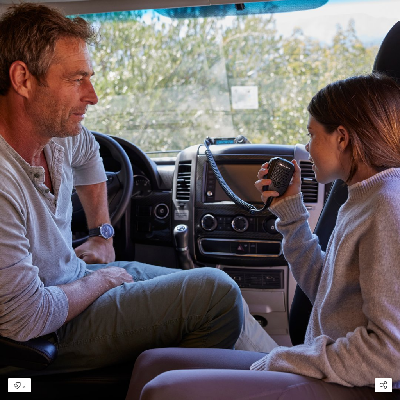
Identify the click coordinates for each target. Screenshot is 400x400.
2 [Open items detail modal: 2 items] (20, 386)
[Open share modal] (383, 385)
